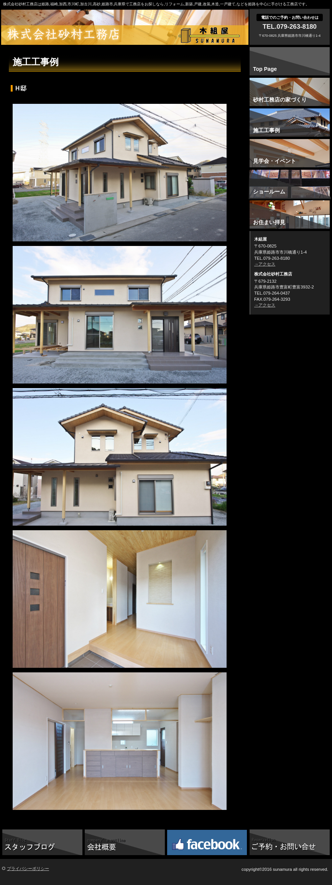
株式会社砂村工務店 (126, 34)
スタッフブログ (42, 841)
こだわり (125, 841)
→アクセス (264, 264)
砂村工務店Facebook (207, 841)
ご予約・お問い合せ (289, 841)
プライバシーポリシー (28, 868)
